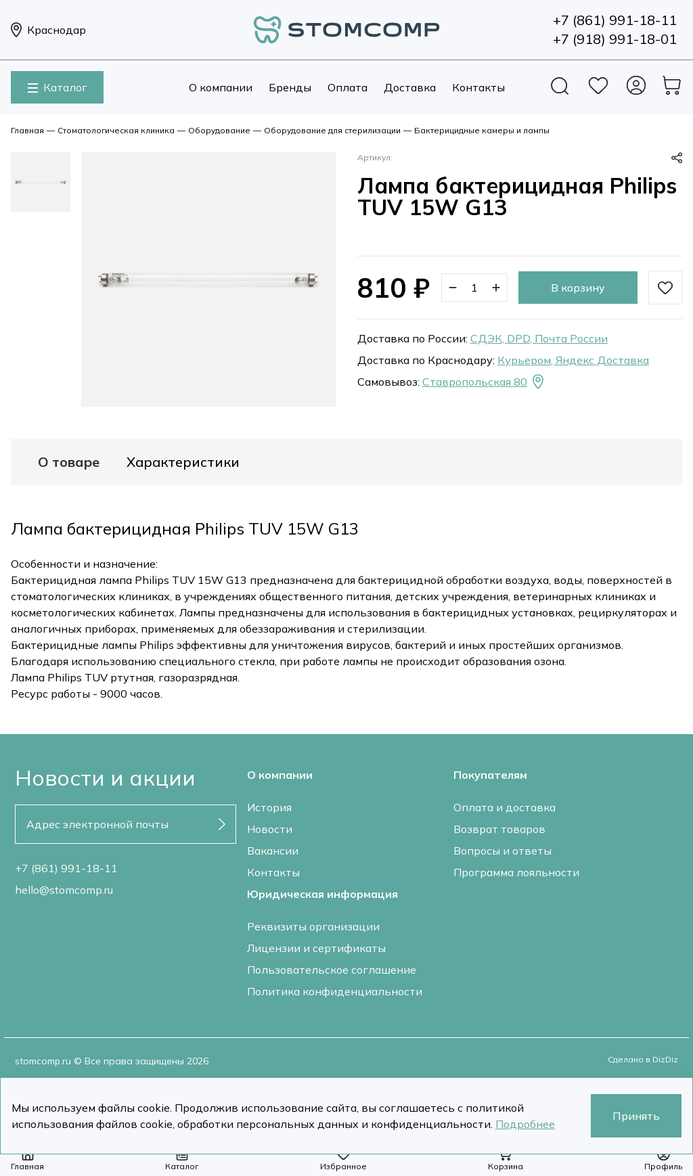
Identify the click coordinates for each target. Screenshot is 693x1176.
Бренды (290, 87)
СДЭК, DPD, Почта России (539, 338)
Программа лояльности (516, 872)
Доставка (410, 87)
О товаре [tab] (68, 462)
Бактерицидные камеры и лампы (482, 130)
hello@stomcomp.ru (64, 890)
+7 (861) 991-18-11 (66, 868)
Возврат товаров (499, 829)
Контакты (478, 87)
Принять (636, 1116)
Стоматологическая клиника (116, 130)
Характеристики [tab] (183, 462)
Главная (27, 130)
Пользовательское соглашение (331, 969)
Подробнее (525, 1124)
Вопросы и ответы (502, 850)
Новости (269, 829)
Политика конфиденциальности (334, 991)
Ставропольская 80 (484, 382)
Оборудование (219, 130)
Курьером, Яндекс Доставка (573, 360)
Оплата (347, 87)
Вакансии (272, 850)
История (269, 807)
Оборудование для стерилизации (332, 130)
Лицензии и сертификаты (316, 948)
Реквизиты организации (313, 926)
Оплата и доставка (504, 807)
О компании (220, 87)
